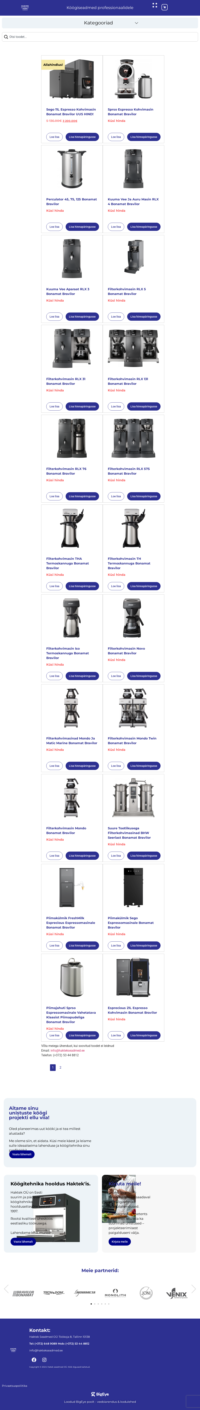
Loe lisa (54, 135)
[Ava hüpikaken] (154, 4)
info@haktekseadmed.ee (68, 1049)
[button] (100, 21)
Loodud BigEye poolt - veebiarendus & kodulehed (100, 1401)
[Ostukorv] (161, 7)
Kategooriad (98, 21)
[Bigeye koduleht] (100, 1393)
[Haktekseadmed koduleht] (25, 7)
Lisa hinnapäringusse (82, 135)
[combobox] (100, 35)
